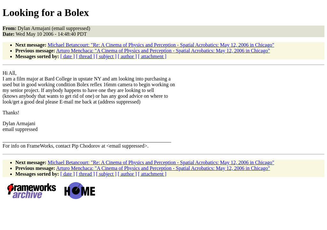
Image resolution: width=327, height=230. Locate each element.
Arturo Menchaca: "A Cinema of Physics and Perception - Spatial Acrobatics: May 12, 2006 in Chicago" (163, 50)
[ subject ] (106, 56)
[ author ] (127, 56)
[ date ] (67, 56)
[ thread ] (85, 56)
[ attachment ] (152, 56)
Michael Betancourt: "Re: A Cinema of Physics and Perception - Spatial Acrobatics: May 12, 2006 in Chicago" (161, 45)
